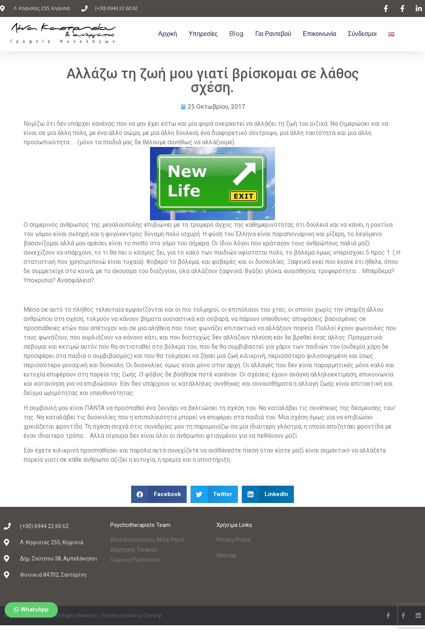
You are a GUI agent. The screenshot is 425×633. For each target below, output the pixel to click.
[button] (31, 610)
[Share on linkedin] (268, 494)
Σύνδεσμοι (362, 33)
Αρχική (167, 33)
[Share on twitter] (214, 494)
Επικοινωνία (319, 33)
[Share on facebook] (159, 494)
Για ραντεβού (273, 33)
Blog (236, 33)
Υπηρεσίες (203, 33)
